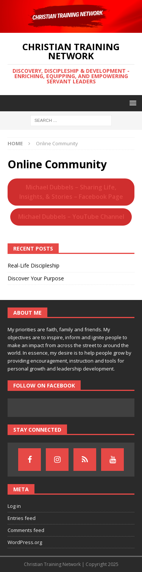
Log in (14, 506)
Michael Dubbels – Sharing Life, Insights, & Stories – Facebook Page (71, 192)
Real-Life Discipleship (33, 265)
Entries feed (22, 518)
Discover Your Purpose (36, 278)
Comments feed (26, 530)
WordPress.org (25, 542)
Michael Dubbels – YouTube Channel (71, 216)
